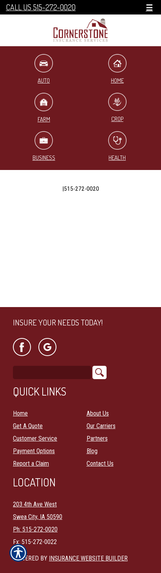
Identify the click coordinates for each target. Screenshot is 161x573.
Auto (43, 69)
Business (44, 146)
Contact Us (100, 463)
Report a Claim (31, 463)
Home (117, 69)
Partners (97, 438)
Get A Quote (28, 426)
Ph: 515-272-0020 (35, 529)
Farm (43, 108)
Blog (92, 451)
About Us (98, 413)
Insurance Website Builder (88, 558)
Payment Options (34, 451)
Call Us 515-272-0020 (41, 7)
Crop (117, 108)
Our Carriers (101, 426)
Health (117, 146)
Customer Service (35, 438)
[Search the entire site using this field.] (52, 372)
